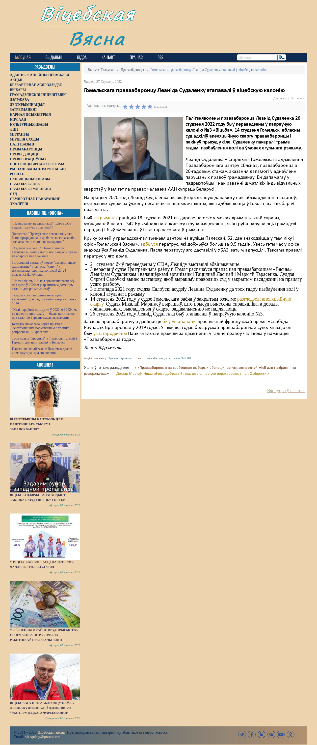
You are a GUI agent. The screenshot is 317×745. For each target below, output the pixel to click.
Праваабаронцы (120, 358)
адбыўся (149, 244)
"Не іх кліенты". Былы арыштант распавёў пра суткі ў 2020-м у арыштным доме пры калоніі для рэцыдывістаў (43, 285)
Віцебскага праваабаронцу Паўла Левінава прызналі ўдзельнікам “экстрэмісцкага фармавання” (42, 708)
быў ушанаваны (179, 321)
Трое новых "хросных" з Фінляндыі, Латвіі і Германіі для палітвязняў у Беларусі (44, 340)
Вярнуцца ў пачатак (286, 390)
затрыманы (105, 218)
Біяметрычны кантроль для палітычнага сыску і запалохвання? (36, 424)
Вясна (96, 38)
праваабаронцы (155, 358)
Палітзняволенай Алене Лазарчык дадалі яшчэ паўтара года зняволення (42, 351)
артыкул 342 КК (180, 358)
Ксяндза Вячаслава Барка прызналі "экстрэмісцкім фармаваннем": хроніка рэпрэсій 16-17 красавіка (40, 328)
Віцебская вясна (51, 732)
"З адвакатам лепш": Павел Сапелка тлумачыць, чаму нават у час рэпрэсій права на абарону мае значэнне (44, 252)
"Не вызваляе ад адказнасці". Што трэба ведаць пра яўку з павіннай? (41, 225)
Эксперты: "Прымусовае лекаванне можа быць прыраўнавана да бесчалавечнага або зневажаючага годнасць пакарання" (43, 238)
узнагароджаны (109, 333)
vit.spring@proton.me (42, 737)
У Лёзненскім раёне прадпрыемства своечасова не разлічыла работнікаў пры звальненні (44, 635)
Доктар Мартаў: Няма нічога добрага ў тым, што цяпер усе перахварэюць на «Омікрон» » (192, 374)
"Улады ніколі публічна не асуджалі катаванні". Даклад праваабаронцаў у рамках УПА (45, 299)
